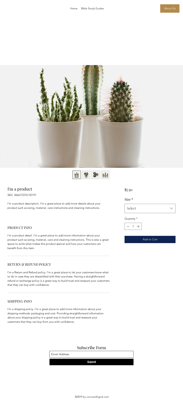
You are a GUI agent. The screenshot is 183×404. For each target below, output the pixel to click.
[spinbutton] (133, 226)
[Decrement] (127, 226)
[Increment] (138, 226)
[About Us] (169, 8)
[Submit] (91, 362)
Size (129, 199)
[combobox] (150, 208)
